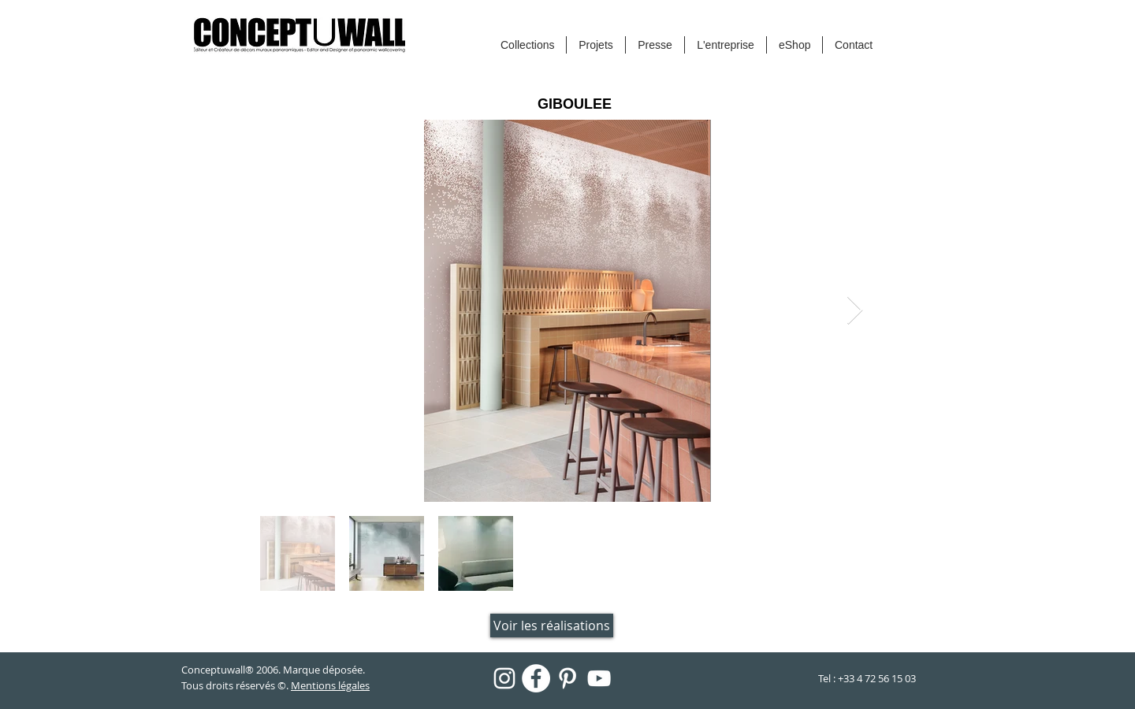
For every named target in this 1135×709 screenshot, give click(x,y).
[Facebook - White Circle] (536, 678)
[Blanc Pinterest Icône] (567, 678)
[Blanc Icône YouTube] (599, 678)
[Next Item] (855, 310)
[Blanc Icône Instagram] (504, 678)
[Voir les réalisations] (551, 625)
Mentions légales (330, 685)
